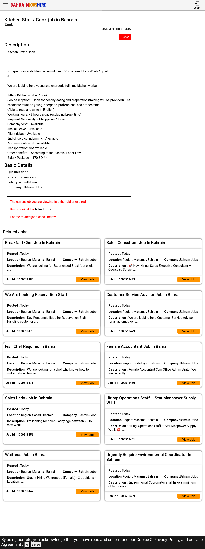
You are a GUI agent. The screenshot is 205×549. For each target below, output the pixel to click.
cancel (36, 544)
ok (27, 544)
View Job (87, 279)
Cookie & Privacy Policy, (158, 539)
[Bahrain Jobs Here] (28, 6)
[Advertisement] (171, 121)
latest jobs (43, 209)
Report (125, 36)
